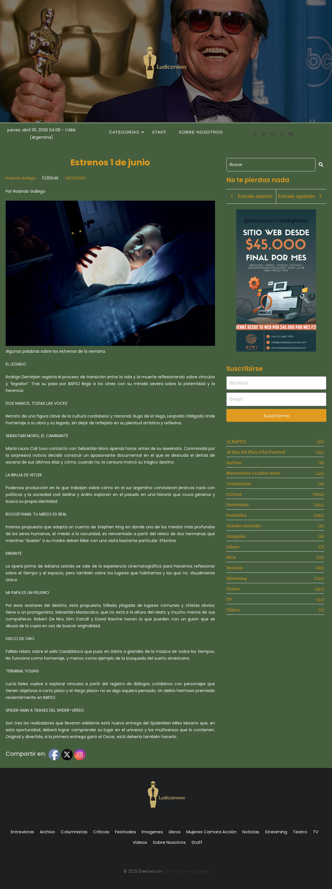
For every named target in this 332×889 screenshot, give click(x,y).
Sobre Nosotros (201, 132)
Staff (159, 132)
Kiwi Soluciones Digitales (186, 871)
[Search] (271, 164)
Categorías (126, 132)
